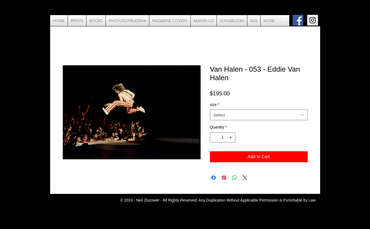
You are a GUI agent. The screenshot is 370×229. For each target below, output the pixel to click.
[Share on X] (245, 177)
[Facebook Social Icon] (298, 20)
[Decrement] (214, 137)
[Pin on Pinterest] (224, 177)
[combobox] (259, 115)
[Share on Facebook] (213, 177)
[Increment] (231, 137)
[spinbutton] (223, 137)
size (214, 104)
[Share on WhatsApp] (234, 177)
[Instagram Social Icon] (312, 20)
